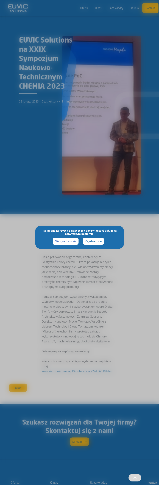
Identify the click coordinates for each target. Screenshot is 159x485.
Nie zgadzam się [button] (65, 241)
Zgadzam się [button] (93, 241)
